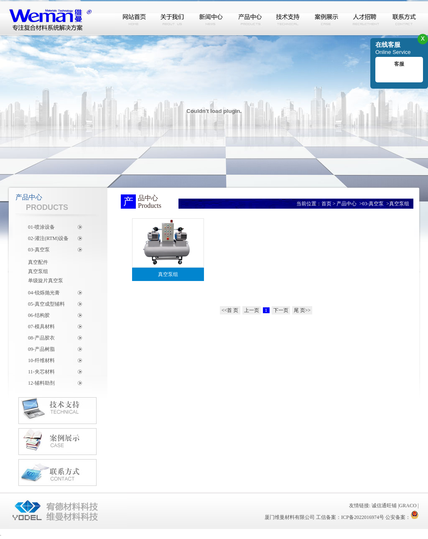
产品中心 (250, 18)
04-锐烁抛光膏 (44, 293)
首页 (326, 204)
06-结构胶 (39, 315)
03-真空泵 (39, 250)
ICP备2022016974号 (362, 517)
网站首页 (134, 18)
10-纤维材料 (41, 360)
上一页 (251, 310)
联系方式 (404, 18)
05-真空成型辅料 (46, 304)
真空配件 (38, 262)
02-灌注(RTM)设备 (48, 238)
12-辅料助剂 (41, 383)
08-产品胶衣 (41, 338)
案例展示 (327, 18)
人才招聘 (365, 18)
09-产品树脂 (41, 349)
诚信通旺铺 (384, 505)
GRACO (408, 505)
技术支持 (288, 18)
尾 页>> (302, 310)
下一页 (280, 310)
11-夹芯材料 (41, 372)
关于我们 (173, 18)
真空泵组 (38, 271)
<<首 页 (230, 310)
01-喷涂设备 (41, 227)
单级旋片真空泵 (45, 281)
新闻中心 (211, 18)
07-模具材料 (41, 327)
